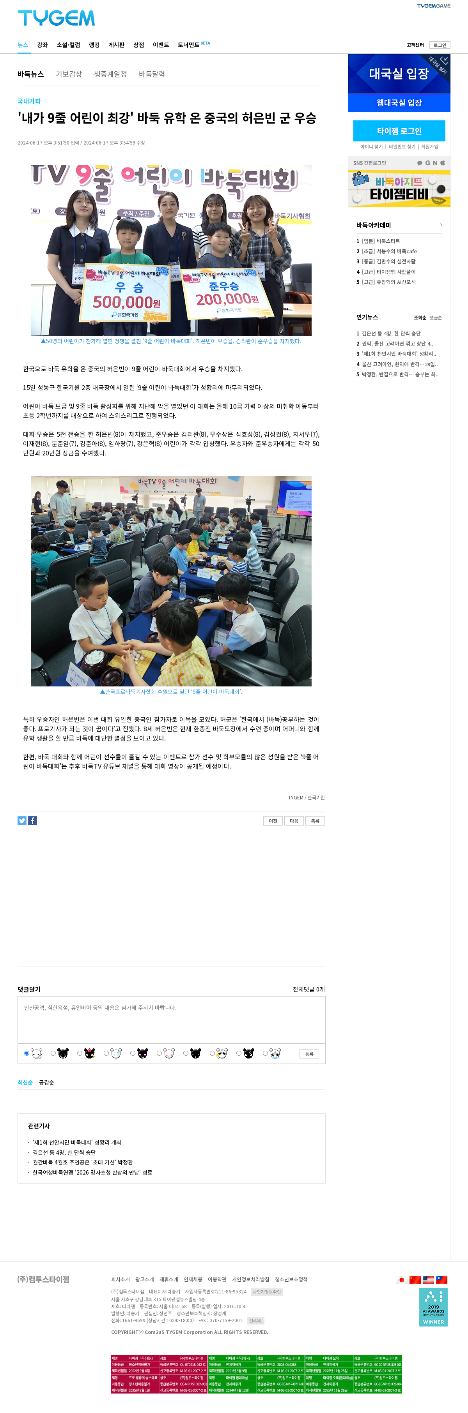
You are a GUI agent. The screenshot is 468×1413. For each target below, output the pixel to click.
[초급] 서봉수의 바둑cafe (386, 251)
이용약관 (217, 1279)
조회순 (420, 317)
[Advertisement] (171, 899)
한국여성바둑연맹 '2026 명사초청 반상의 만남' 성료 (92, 1172)
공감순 (46, 1082)
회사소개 (120, 1279)
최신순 (25, 1082)
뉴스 (23, 45)
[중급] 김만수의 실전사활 (386, 261)
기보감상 (69, 74)
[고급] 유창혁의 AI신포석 (386, 282)
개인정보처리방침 (250, 1279)
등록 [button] (309, 1053)
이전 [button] (273, 820)
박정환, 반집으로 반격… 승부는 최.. (397, 374)
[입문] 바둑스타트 (378, 241)
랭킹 (94, 45)
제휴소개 (169, 1279)
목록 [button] (315, 820)
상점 (138, 45)
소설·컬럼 (68, 45)
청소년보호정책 (291, 1279)
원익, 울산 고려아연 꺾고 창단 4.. (394, 343)
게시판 (116, 45)
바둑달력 (152, 74)
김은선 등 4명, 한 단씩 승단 (64, 1152)
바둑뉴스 (31, 74)
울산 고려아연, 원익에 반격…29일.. (397, 364)
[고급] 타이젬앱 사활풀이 (386, 271)
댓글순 (435, 317)
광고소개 (144, 1279)
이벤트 (161, 45)
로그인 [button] (440, 45)
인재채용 (193, 1279)
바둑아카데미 (374, 224)
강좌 (42, 45)
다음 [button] (294, 820)
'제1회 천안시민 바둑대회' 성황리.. (396, 353)
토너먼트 (189, 45)
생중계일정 (110, 74)
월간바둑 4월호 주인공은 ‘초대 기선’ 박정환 (83, 1162)
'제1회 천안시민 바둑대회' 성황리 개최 (77, 1142)
